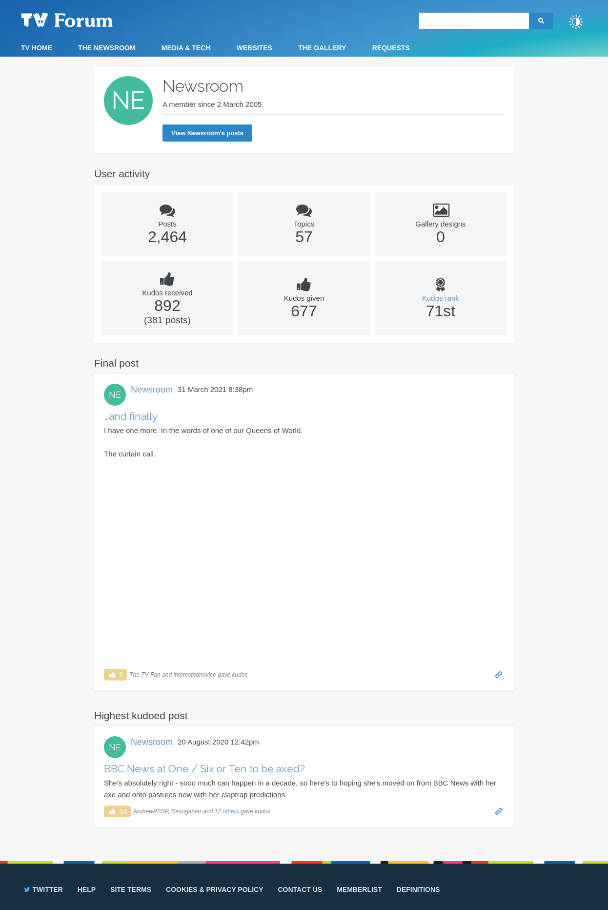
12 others (227, 811)
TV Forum (82, 19)
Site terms (130, 889)
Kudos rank (440, 298)
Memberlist (359, 889)
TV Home (36, 48)
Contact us (300, 889)
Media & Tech (186, 48)
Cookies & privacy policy (214, 889)
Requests (391, 48)
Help (87, 889)
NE (115, 395)
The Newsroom (106, 48)
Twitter (42, 889)
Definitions (418, 889)
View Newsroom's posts (207, 133)
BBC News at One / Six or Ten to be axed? (204, 769)
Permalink (499, 674)
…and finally (131, 416)
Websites (254, 48)
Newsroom (152, 389)
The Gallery (322, 48)
